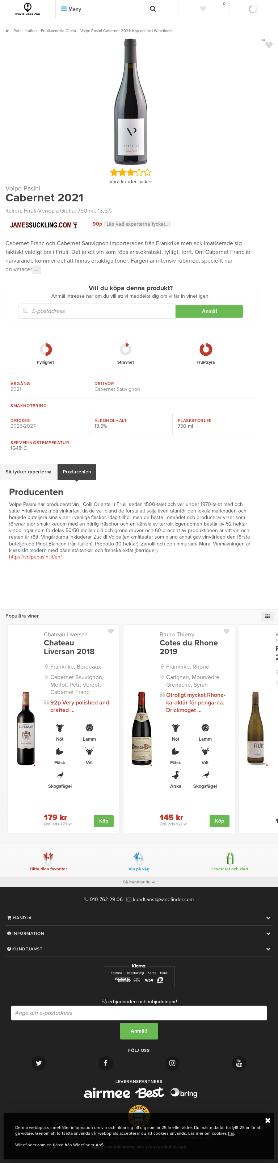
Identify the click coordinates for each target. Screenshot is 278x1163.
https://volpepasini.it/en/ (35, 557)
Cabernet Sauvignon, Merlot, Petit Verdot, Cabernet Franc (77, 685)
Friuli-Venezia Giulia (49, 210)
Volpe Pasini (22, 188)
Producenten (77, 472)
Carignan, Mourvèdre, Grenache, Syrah (193, 681)
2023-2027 (22, 426)
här (231, 1133)
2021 (15, 389)
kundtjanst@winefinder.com (160, 899)
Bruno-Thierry (177, 634)
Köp (103, 821)
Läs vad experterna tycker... (137, 224)
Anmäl (209, 311)
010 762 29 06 (103, 899)
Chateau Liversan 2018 (69, 647)
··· (36, 269)
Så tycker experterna (29, 472)
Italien (13, 210)
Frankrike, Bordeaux (75, 666)
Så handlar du (139, 881)
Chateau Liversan (66, 634)
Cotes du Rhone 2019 (189, 647)
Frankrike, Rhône (187, 666)
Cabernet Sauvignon (117, 389)
